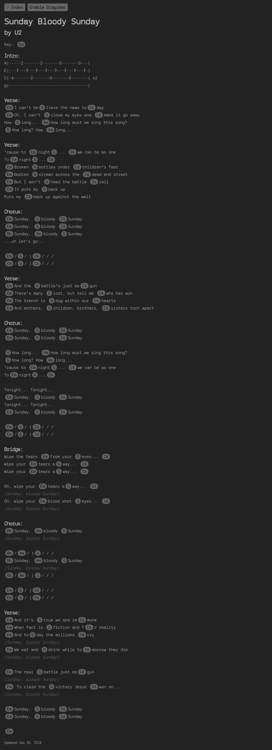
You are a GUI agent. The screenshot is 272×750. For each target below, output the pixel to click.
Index (17, 7)
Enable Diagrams (48, 7)
